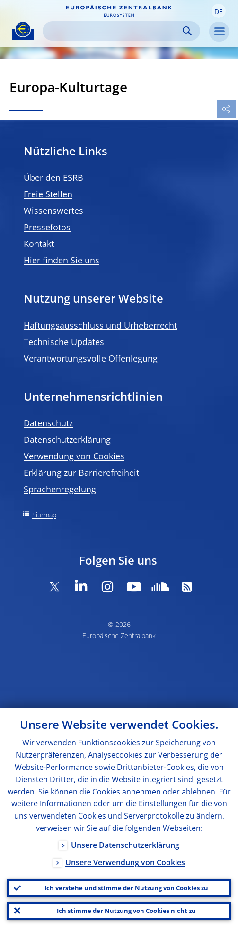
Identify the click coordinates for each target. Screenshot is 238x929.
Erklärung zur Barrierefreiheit (81, 472)
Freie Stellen (48, 194)
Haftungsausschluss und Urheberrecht (100, 325)
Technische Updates (64, 341)
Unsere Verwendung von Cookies (125, 862)
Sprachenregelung (60, 489)
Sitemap (44, 514)
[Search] (113, 31)
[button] (219, 11)
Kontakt (39, 243)
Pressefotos (47, 227)
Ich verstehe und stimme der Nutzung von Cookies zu (126, 888)
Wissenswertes (53, 210)
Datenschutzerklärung (67, 439)
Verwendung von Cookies (74, 456)
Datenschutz (48, 423)
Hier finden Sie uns (61, 260)
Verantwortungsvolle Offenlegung (91, 358)
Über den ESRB (53, 177)
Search (187, 31)
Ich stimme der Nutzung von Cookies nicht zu (126, 910)
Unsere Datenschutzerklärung (125, 845)
